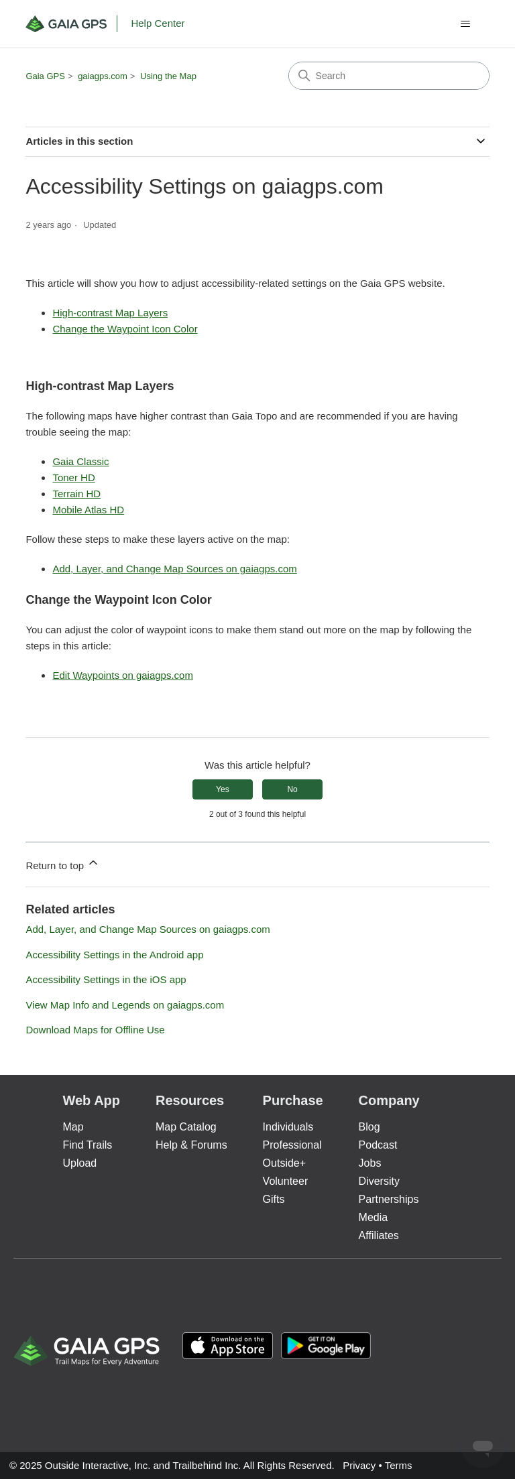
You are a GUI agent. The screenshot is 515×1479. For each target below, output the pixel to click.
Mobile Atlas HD (88, 509)
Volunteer (285, 1181)
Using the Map (168, 76)
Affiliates (379, 1235)
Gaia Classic (80, 461)
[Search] (389, 75)
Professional (292, 1145)
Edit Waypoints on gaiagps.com (122, 675)
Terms (398, 1465)
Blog (369, 1127)
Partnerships (389, 1199)
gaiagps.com (102, 76)
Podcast (378, 1145)
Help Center (157, 23)
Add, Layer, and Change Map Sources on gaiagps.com (174, 568)
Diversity (379, 1181)
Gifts (274, 1199)
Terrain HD (76, 493)
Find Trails (87, 1145)
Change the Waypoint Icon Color (124, 328)
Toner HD (73, 477)
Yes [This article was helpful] (222, 789)
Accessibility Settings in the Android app (114, 954)
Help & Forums (191, 1145)
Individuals (288, 1127)
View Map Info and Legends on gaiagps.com (124, 1005)
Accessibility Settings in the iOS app (105, 979)
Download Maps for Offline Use (94, 1029)
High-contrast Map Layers (110, 312)
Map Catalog (186, 1127)
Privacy (359, 1465)
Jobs (370, 1163)
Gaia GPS (45, 76)
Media (373, 1217)
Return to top (62, 863)
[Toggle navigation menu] (466, 24)
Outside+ (284, 1163)
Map (72, 1127)
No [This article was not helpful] (292, 789)
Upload (79, 1163)
